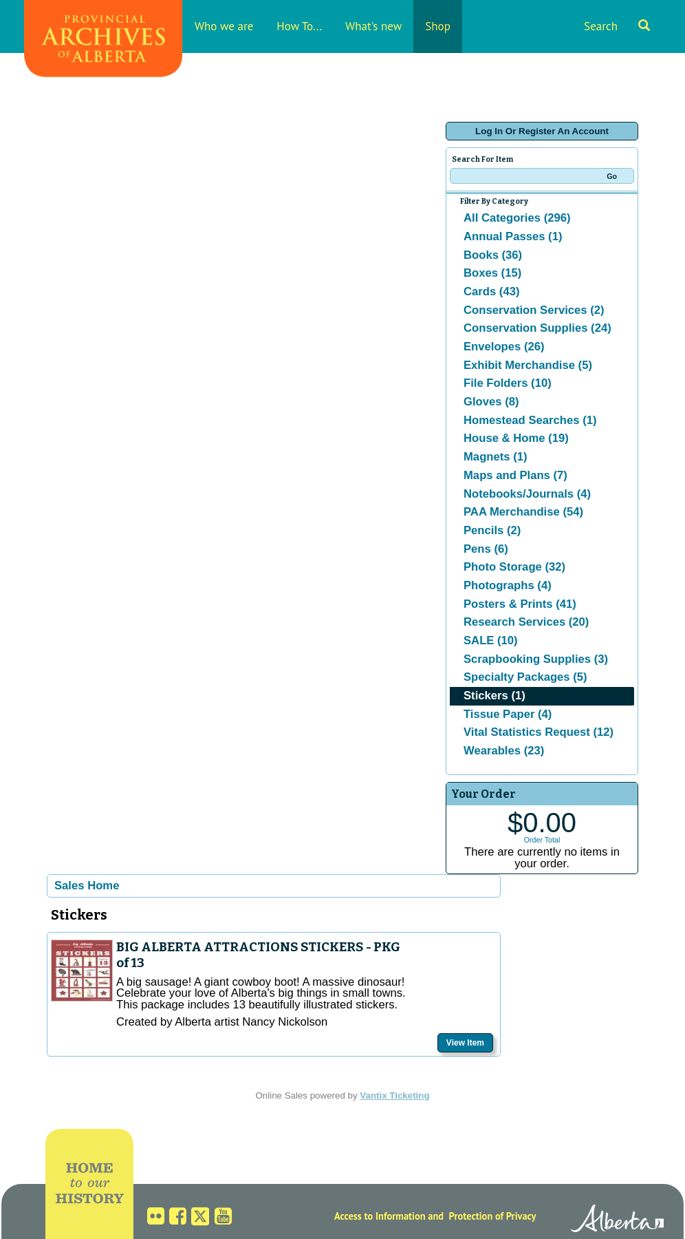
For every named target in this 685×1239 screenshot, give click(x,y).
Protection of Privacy (492, 1215)
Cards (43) (491, 291)
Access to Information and (389, 1215)
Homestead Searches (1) (530, 420)
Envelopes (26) (504, 346)
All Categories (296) (517, 217)
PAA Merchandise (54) (523, 511)
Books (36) (493, 255)
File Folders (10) (508, 383)
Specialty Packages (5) (525, 677)
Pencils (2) (492, 530)
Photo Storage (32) (514, 566)
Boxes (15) (492, 272)
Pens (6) (486, 548)
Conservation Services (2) (534, 310)
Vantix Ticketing (394, 1095)
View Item (465, 1043)
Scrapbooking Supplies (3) (536, 659)
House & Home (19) (516, 438)
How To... (299, 26)
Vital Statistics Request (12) (538, 732)
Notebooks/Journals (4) (527, 493)
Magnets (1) (496, 456)
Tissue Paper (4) (508, 714)
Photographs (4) (508, 585)
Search (617, 26)
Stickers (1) (494, 695)
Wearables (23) (504, 750)
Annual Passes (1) (513, 236)
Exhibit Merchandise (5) (528, 365)
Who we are (224, 26)
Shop (437, 26)
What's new (373, 26)
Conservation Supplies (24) (537, 328)
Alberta (617, 1220)
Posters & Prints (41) (520, 604)
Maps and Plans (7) (515, 475)
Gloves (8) (491, 401)
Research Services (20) (526, 621)
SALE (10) (491, 640)
